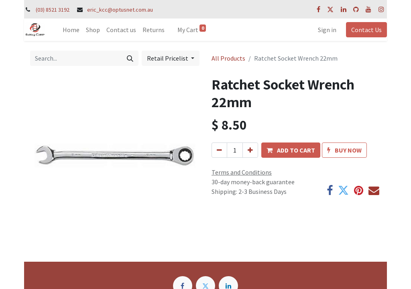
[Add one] (250, 150)
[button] (290, 150)
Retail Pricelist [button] (168, 58)
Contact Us (366, 30)
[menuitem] (71, 30)
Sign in (327, 30)
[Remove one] (219, 150)
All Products (228, 58)
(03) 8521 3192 (52, 9)
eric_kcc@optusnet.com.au (120, 9)
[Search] (130, 58)
